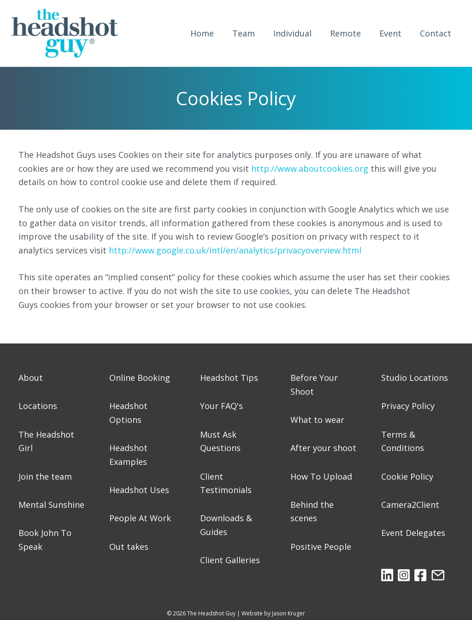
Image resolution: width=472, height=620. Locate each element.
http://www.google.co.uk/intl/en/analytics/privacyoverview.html (235, 250)
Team (243, 33)
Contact (435, 33)
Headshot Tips (229, 377)
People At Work (140, 518)
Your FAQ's (221, 405)
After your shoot (323, 447)
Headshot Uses (139, 489)
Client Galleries (230, 560)
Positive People (320, 546)
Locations (37, 405)
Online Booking (139, 377)
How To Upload (321, 476)
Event (390, 33)
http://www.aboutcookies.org (309, 168)
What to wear (317, 419)
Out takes (128, 546)
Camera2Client (410, 504)
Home (202, 33)
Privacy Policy (408, 405)
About (30, 377)
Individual (292, 33)
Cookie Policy (407, 476)
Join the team (45, 476)
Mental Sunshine (51, 504)
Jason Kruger (288, 613)
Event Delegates (413, 532)
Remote (345, 33)
